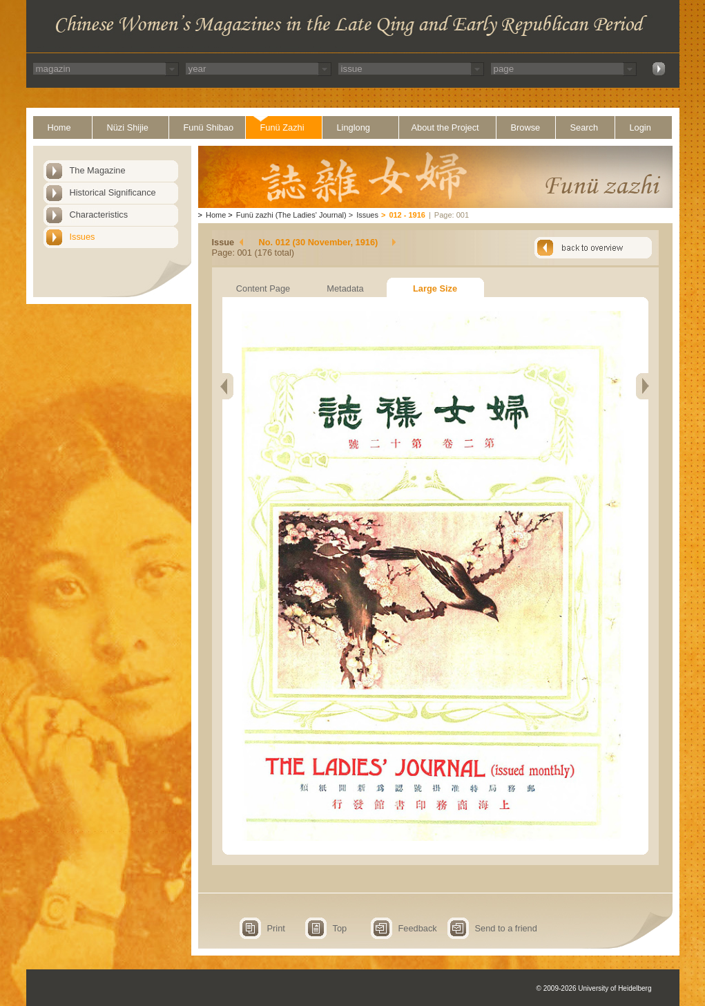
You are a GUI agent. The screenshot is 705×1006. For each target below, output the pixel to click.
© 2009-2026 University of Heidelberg (594, 988)
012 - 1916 (407, 215)
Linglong (353, 127)
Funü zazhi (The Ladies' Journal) (291, 215)
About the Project (445, 127)
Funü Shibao (209, 127)
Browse (526, 127)
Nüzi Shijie (127, 127)
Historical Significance (113, 192)
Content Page (263, 288)
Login (640, 127)
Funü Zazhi (282, 127)
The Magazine (98, 170)
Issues (82, 236)
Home (59, 127)
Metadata (345, 288)
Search (584, 127)
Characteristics (99, 214)
